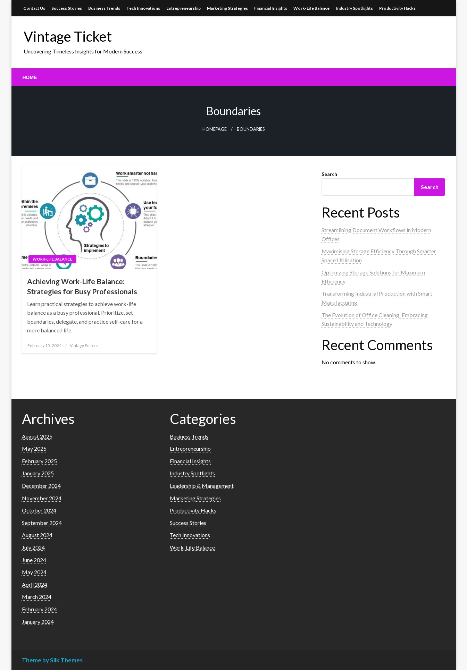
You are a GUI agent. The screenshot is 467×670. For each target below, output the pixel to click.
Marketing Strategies (227, 8)
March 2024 (36, 596)
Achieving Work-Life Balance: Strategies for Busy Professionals (82, 286)
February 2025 (39, 461)
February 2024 (39, 609)
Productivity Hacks (397, 8)
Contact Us (34, 8)
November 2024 (41, 498)
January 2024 (38, 621)
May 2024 (34, 572)
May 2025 (34, 448)
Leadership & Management (202, 485)
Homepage (214, 129)
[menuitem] (30, 77)
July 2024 (33, 547)
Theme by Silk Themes (52, 660)
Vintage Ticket (68, 36)
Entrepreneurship (183, 8)
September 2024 (42, 522)
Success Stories (66, 8)
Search (329, 174)
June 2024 (34, 560)
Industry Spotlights (354, 8)
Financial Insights (270, 8)
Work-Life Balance (311, 8)
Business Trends (104, 8)
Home (30, 77)
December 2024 (41, 485)
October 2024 (39, 510)
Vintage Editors (84, 345)
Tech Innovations (143, 8)
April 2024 (34, 584)
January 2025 (38, 473)
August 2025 (37, 436)
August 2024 (37, 535)
